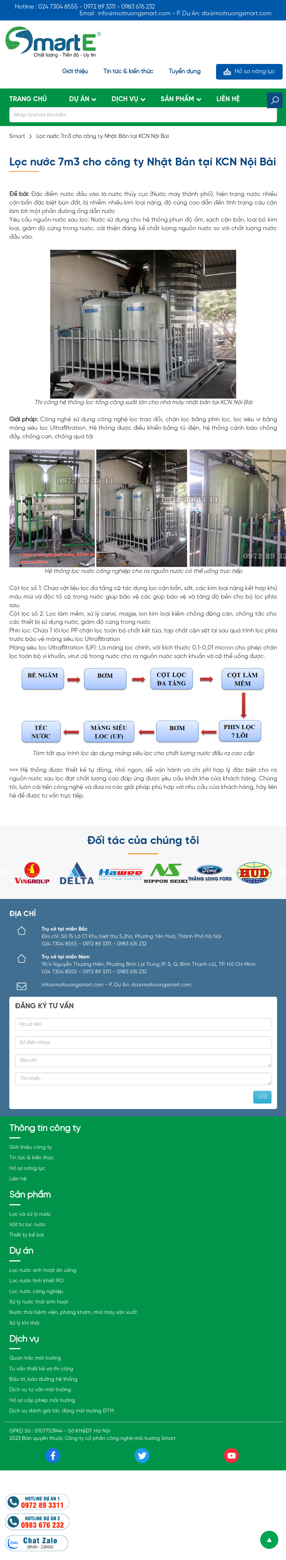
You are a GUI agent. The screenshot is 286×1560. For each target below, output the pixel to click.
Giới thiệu (75, 72)
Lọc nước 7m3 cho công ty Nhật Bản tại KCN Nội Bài (102, 136)
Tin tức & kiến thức (128, 72)
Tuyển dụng (184, 72)
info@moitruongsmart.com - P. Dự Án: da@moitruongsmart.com (116, 985)
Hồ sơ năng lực (255, 71)
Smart (17, 136)
